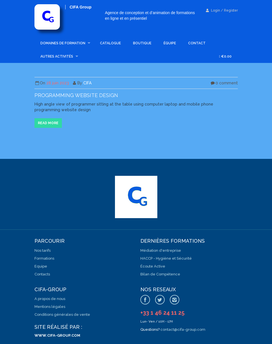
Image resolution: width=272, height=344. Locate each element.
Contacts (42, 274)
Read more (48, 123)
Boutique (142, 43)
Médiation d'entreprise (160, 250)
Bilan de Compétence (160, 274)
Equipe (40, 266)
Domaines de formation (62, 43)
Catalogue (110, 43)
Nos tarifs (42, 250)
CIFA (87, 83)
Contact (197, 43)
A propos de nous (49, 299)
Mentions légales (49, 306)
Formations (44, 258)
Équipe (170, 43)
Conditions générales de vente (62, 314)
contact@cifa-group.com (182, 329)
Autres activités (56, 56)
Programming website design (76, 95)
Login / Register (222, 10)
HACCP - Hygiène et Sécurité (166, 258)
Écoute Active (152, 266)
